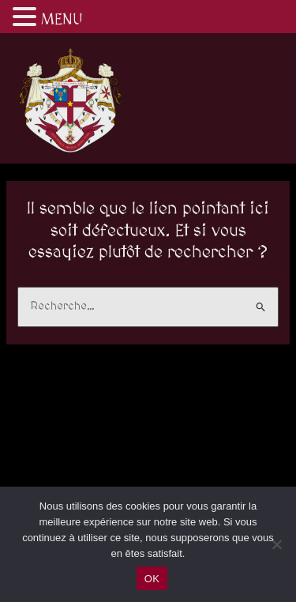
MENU (62, 19)
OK (151, 579)
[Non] (276, 544)
